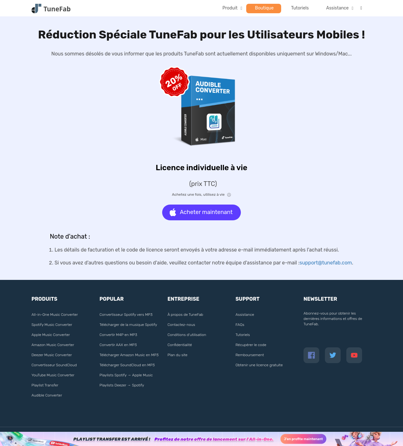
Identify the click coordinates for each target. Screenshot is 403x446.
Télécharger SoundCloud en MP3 (127, 365)
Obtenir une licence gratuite (259, 365)
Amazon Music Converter (52, 345)
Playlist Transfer (44, 385)
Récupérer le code (251, 345)
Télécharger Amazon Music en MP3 (129, 355)
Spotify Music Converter (51, 324)
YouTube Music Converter (52, 375)
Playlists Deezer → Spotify (121, 385)
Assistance (337, 8)
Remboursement (250, 355)
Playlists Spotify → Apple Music (126, 375)
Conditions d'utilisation (186, 335)
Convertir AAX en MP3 (118, 345)
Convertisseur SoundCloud (54, 365)
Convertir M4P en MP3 (118, 335)
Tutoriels (300, 8)
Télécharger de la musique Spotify (128, 324)
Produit (230, 8)
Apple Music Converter (50, 335)
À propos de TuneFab (185, 314)
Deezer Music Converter (51, 355)
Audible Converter (46, 395)
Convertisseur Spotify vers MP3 (125, 314)
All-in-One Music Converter (54, 314)
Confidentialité (179, 345)
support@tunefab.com (325, 263)
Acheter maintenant (201, 212)
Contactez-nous (181, 324)
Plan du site (177, 355)
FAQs (240, 324)
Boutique (264, 8)
